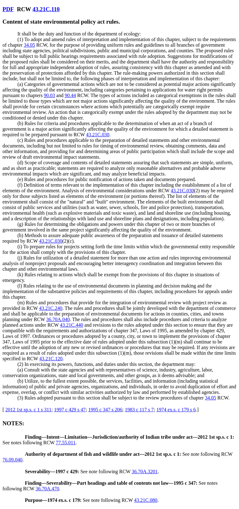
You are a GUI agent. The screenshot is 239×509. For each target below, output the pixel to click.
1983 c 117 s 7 (139, 409)
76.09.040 (12, 459)
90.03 (49, 95)
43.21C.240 (50, 308)
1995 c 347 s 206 (105, 409)
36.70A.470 (47, 488)
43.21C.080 (145, 500)
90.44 (70, 95)
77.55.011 (65, 442)
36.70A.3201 (145, 471)
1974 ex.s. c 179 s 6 (176, 409)
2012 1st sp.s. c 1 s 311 (28, 409)
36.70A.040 (58, 319)
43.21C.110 (45, 9)
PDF (8, 9)
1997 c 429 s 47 (70, 409)
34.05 (29, 45)
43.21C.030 (98, 134)
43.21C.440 (71, 325)
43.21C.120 (51, 358)
